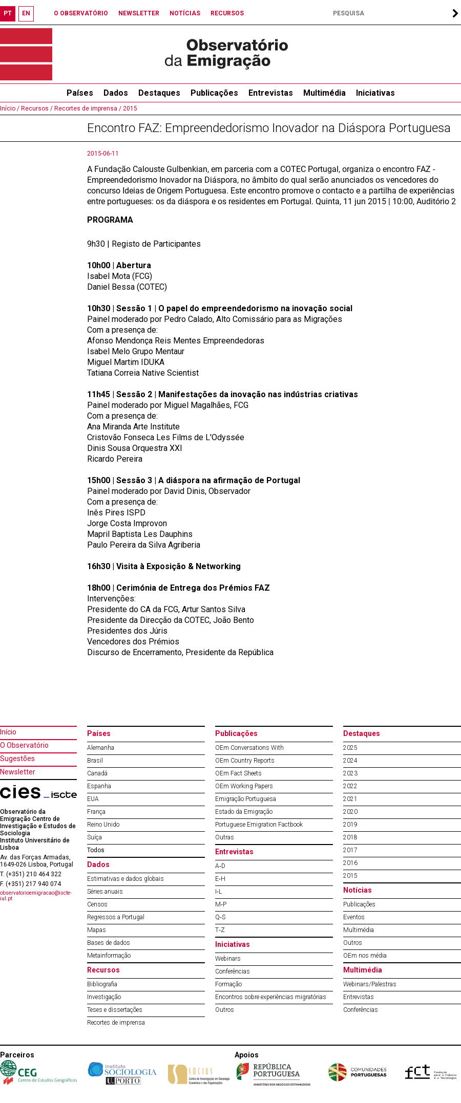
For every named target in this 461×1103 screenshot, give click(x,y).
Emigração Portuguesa (245, 799)
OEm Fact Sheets (238, 773)
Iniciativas (375, 93)
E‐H (220, 878)
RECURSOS (227, 13)
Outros (224, 1009)
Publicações (214, 93)
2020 (350, 811)
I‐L (218, 891)
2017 (350, 850)
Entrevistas (270, 93)
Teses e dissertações (114, 1009)
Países (99, 733)
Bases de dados (108, 942)
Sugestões (17, 758)
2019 (350, 824)
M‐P (220, 904)
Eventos (354, 917)
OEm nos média (365, 955)
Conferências (232, 971)
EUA (93, 799)
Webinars (228, 958)
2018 (350, 837)
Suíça (94, 837)
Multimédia (324, 93)
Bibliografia (102, 984)
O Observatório (24, 745)
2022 (350, 786)
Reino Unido (103, 824)
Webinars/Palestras (369, 984)
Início (8, 732)
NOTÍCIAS (185, 13)
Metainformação (109, 955)
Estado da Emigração (244, 811)
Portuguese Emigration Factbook (259, 824)
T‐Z (220, 930)
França (96, 811)
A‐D (220, 866)
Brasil (95, 760)
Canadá (97, 773)
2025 (350, 747)
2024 (350, 760)
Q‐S (220, 917)
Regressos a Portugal (115, 917)
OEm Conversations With (249, 747)
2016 (350, 863)
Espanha (99, 786)
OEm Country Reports (245, 760)
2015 (129, 108)
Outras (224, 837)
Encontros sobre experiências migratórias (270, 997)
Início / (9, 108)
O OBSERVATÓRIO (81, 13)
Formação (228, 984)
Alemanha (100, 747)
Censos (97, 904)
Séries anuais (105, 891)
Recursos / (36, 108)
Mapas (96, 930)
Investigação (104, 997)
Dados (115, 93)
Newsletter (17, 772)
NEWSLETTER (138, 13)
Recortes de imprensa (116, 1022)
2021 (350, 799)
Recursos (103, 970)
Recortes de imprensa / (87, 108)
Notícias (357, 890)
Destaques (159, 93)
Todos (95, 850)
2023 (350, 773)
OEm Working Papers (244, 786)
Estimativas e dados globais (125, 878)
